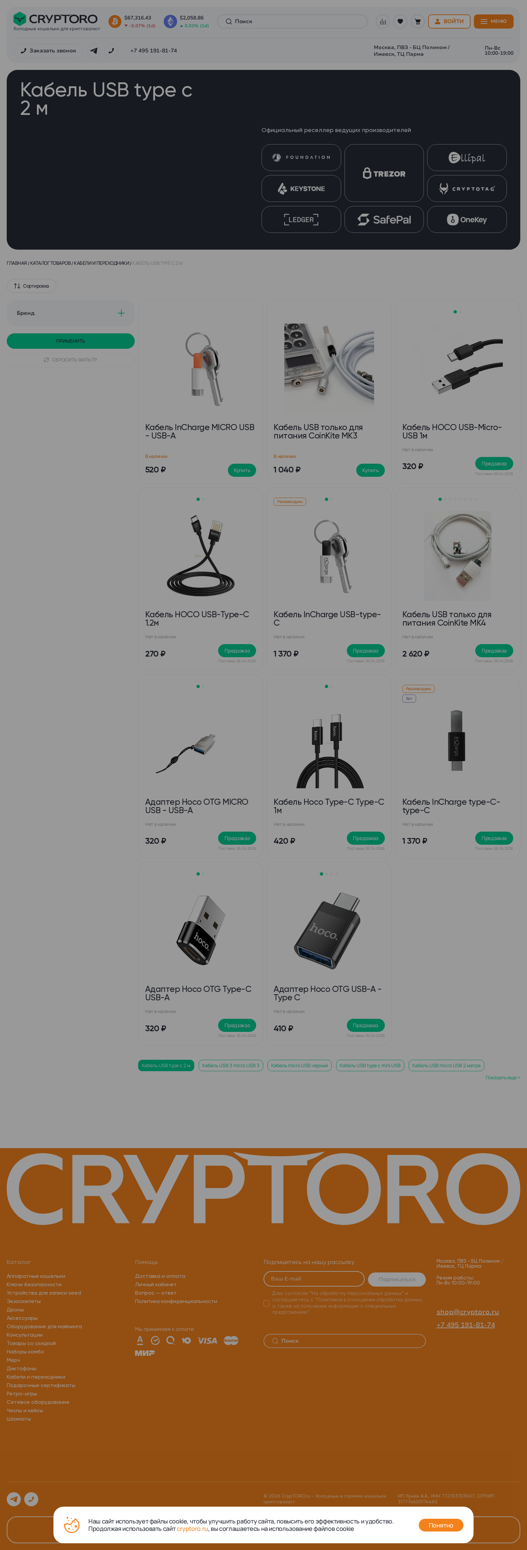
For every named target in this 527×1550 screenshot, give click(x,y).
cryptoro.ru (192, 1528)
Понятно (441, 1525)
